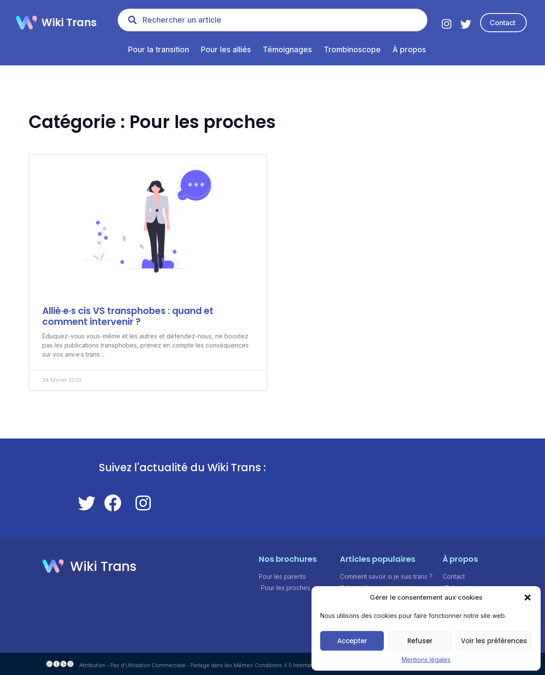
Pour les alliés (226, 49)
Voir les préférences (494, 640)
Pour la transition (158, 49)
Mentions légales (426, 659)
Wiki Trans (69, 22)
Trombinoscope (352, 49)
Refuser (420, 640)
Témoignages (287, 49)
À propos (409, 49)
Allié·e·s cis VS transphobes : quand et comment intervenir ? (127, 316)
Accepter (352, 640)
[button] (527, 597)
